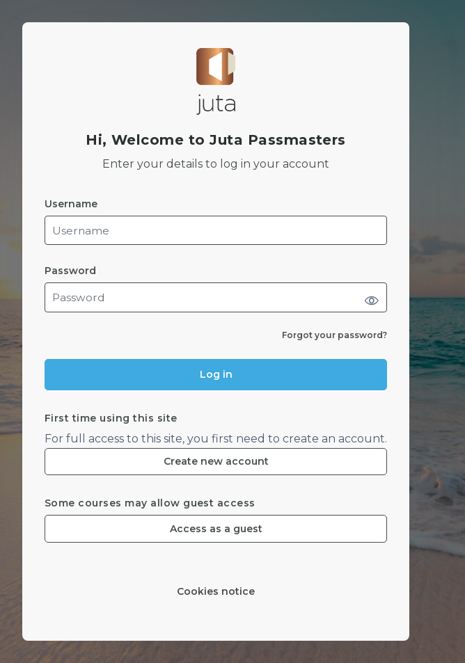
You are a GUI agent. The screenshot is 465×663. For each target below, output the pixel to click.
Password (70, 271)
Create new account (216, 461)
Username (71, 204)
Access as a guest (216, 528)
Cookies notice (216, 592)
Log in (216, 374)
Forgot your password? (334, 335)
